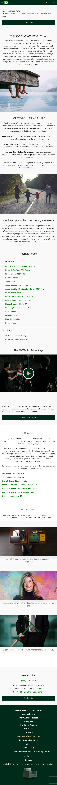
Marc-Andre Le (19, 296)
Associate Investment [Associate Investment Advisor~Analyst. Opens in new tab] (19, 492)
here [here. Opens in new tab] (39, 468)
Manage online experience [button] (28, 736)
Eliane (16, 274)
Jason (11, 281)
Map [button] (40, 689)
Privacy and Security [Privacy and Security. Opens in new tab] (28, 740)
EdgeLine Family (16, 340)
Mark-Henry (20, 266)
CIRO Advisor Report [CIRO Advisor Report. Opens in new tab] (28, 718)
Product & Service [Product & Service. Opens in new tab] (28, 725)
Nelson (18, 300)
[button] (8, 261)
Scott (11, 312)
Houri (13, 319)
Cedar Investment (16, 336)
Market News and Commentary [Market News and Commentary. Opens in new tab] (28, 711)
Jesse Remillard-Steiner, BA (25, 289)
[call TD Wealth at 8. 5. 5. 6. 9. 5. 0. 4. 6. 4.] (39, 2)
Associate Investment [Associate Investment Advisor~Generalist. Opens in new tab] (20, 485)
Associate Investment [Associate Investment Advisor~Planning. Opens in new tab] (19, 488)
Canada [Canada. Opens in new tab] (28, 760)
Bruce (15, 293)
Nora (18, 308)
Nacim (17, 304)
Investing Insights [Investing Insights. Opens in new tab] (28, 714)
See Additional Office (28, 692)
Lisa (11, 315)
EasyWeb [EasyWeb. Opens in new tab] (29, 732)
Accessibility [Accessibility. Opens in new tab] (28, 748)
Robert (12, 278)
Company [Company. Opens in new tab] (28, 721)
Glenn (18, 285)
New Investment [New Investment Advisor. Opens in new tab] (13, 473)
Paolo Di (17, 270)
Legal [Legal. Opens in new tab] (28, 744)
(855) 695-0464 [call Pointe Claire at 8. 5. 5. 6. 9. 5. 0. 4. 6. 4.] (28, 681)
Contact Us (28, 698)
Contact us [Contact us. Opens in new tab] (28, 22)
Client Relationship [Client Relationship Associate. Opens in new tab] (15, 481)
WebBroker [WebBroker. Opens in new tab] (28, 729)
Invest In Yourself (28, 417)
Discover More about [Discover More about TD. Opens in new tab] (13, 496)
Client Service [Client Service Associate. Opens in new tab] (13, 477)
